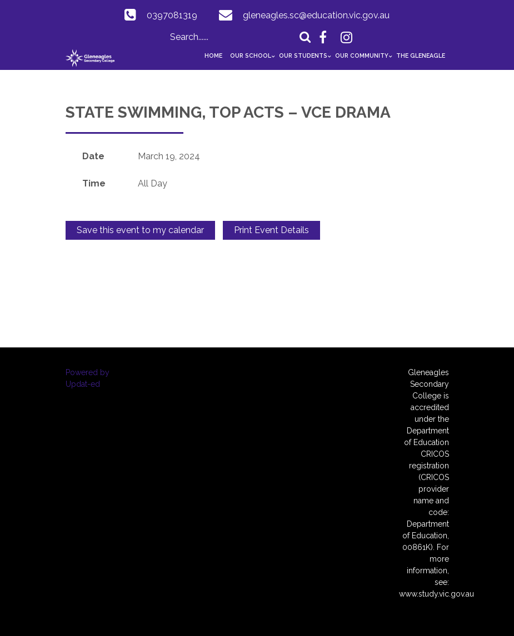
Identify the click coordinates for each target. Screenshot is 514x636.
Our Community (361, 55)
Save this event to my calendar (140, 230)
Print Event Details (271, 230)
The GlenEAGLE (420, 55)
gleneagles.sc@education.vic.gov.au (316, 15)
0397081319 (172, 15)
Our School (250, 55)
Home (213, 55)
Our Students (303, 55)
